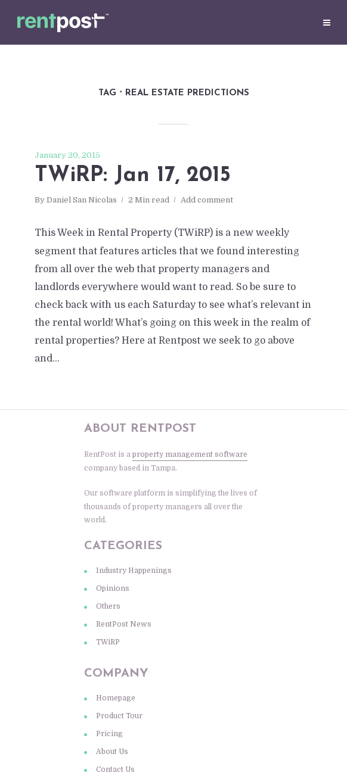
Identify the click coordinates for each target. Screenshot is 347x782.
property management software (189, 454)
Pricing (109, 734)
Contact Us (115, 769)
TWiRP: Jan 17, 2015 (133, 175)
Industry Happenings (134, 570)
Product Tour (119, 716)
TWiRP (108, 642)
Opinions (112, 588)
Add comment (207, 199)
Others (108, 606)
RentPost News (123, 624)
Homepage (115, 698)
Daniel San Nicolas (82, 199)
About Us (112, 751)
